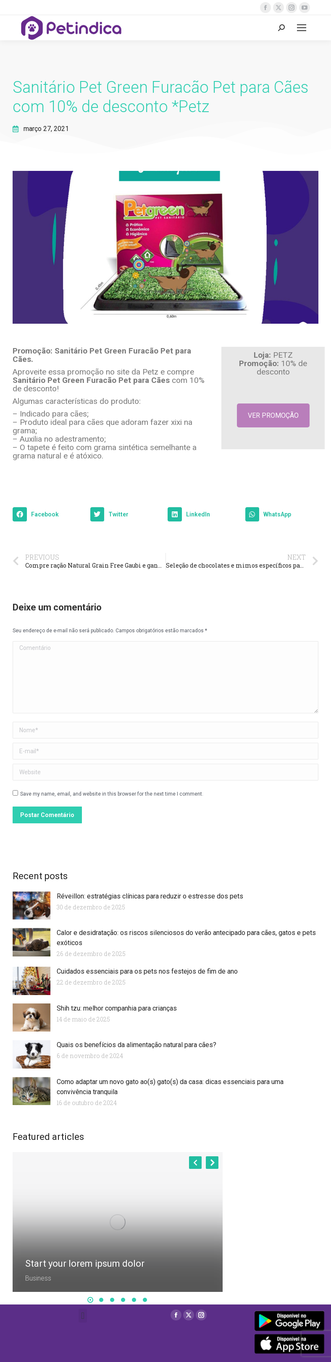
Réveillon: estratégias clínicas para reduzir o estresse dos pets (150, 896)
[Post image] (118, 1222)
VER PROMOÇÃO (273, 415)
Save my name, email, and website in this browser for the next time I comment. (111, 794)
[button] (49, 514)
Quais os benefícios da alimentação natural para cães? (136, 1045)
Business (38, 1278)
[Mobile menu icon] (301, 27)
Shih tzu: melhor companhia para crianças (117, 1008)
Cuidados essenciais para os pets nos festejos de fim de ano (147, 971)
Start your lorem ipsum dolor (84, 1263)
